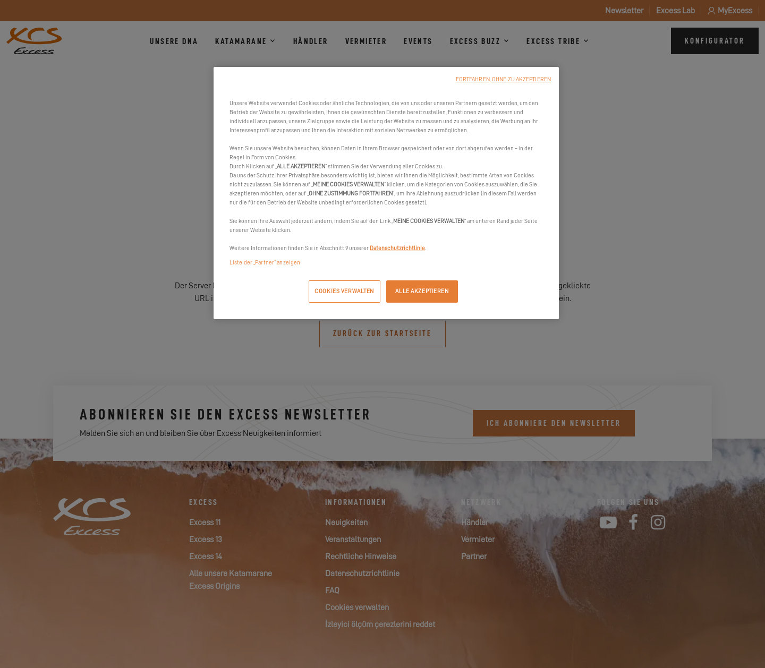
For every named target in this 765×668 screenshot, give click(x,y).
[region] (386, 193)
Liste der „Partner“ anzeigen (265, 263)
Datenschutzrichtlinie (397, 248)
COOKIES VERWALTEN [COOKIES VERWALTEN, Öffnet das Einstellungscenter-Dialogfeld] (344, 291)
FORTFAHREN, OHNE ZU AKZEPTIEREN (503, 79)
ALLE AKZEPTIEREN (421, 291)
